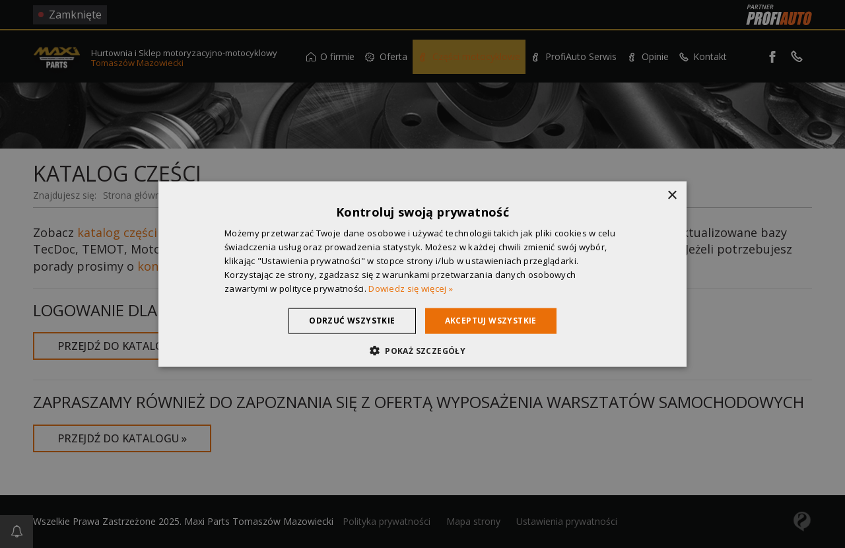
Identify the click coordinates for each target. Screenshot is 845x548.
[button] (422, 350)
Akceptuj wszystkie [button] (491, 320)
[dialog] (422, 274)
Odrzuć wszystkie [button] (352, 320)
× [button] (672, 196)
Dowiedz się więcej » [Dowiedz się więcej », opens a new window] (410, 288)
